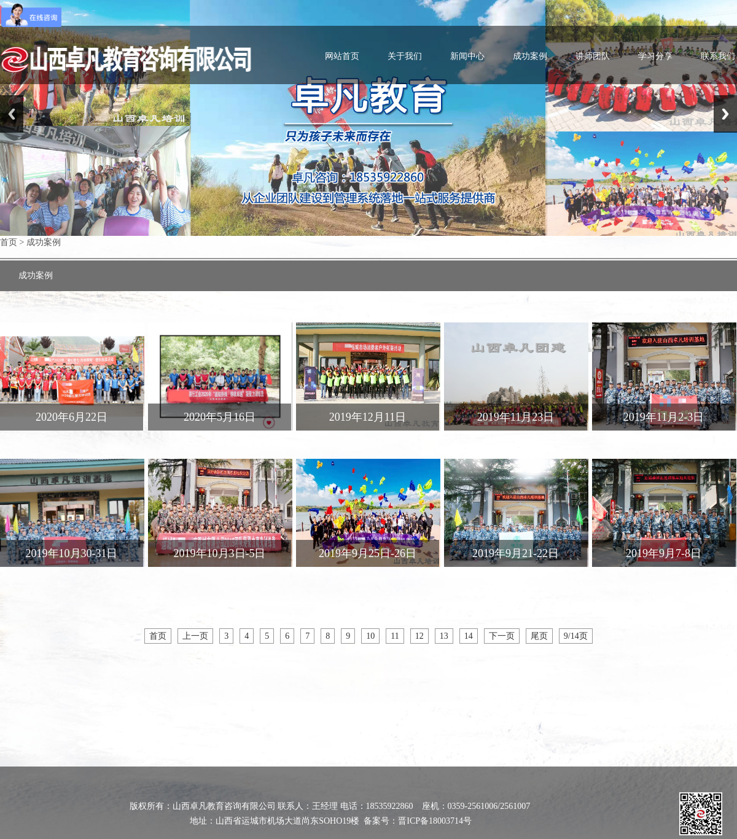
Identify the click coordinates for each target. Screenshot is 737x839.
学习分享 (655, 56)
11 (395, 636)
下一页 (502, 636)
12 (419, 636)
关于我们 (405, 56)
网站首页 (342, 56)
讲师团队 (592, 56)
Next (725, 114)
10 (370, 636)
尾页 (539, 636)
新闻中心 (467, 56)
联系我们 (718, 56)
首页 (8, 242)
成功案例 (530, 56)
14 (468, 636)
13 (444, 636)
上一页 (195, 636)
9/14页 (576, 636)
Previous (11, 114)
